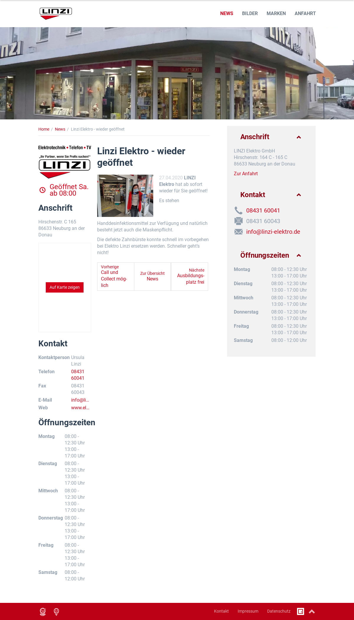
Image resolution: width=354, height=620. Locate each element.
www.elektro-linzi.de (81, 408)
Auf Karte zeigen (65, 287)
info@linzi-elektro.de (81, 400)
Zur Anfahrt (246, 173)
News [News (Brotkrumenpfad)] (60, 129)
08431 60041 (263, 210)
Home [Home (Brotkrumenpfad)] (43, 129)
